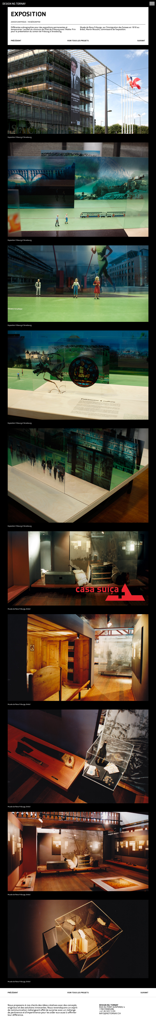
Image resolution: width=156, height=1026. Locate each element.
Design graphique (18, 22)
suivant (141, 41)
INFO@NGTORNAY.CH (110, 1013)
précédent (16, 41)
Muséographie (34, 22)
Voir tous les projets (78, 41)
